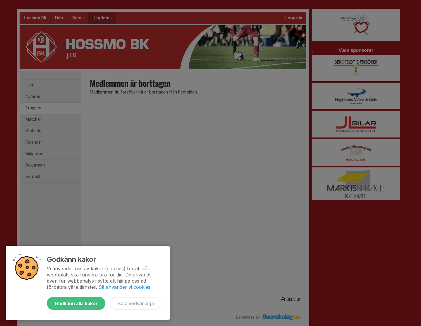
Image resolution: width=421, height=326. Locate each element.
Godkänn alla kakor (76, 303)
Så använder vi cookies (124, 287)
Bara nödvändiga (136, 303)
